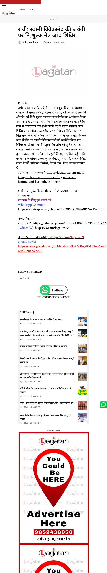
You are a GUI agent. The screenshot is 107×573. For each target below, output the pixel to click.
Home (51, 18)
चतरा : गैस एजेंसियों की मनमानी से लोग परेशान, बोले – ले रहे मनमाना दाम (46, 402)
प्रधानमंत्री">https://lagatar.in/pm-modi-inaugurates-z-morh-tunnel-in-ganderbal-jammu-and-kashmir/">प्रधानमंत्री (51, 177)
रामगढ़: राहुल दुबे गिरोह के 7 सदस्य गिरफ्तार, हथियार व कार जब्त (43, 345)
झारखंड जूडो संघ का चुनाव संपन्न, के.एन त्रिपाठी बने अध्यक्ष (41, 318)
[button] (4, 9)
